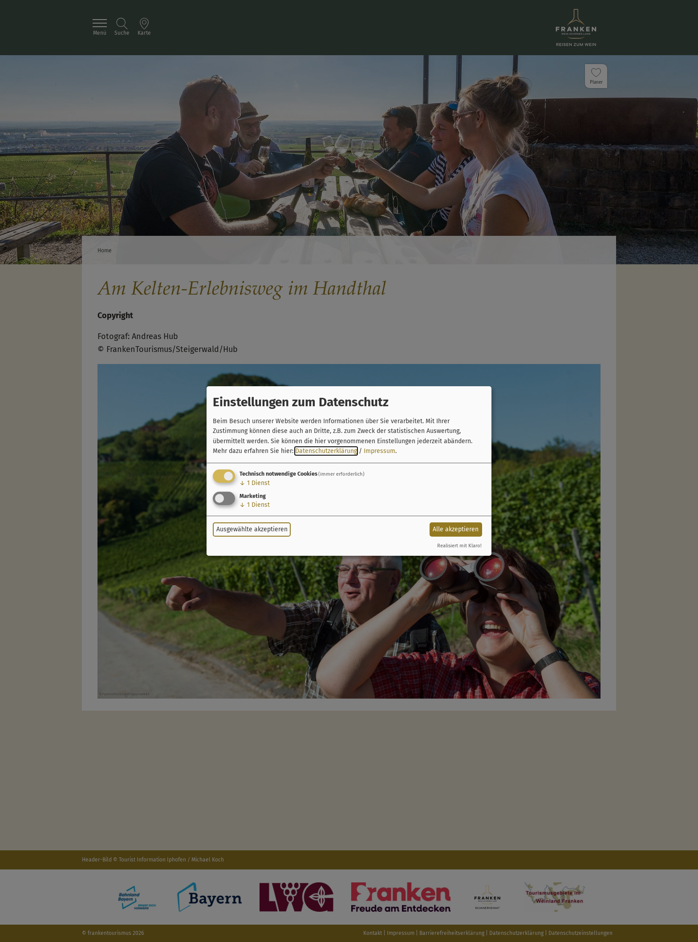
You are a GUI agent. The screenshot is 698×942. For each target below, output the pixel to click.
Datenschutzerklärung (326, 451)
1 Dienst (254, 483)
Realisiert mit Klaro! (459, 546)
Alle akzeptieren (456, 529)
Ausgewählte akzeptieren (252, 529)
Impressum (379, 451)
